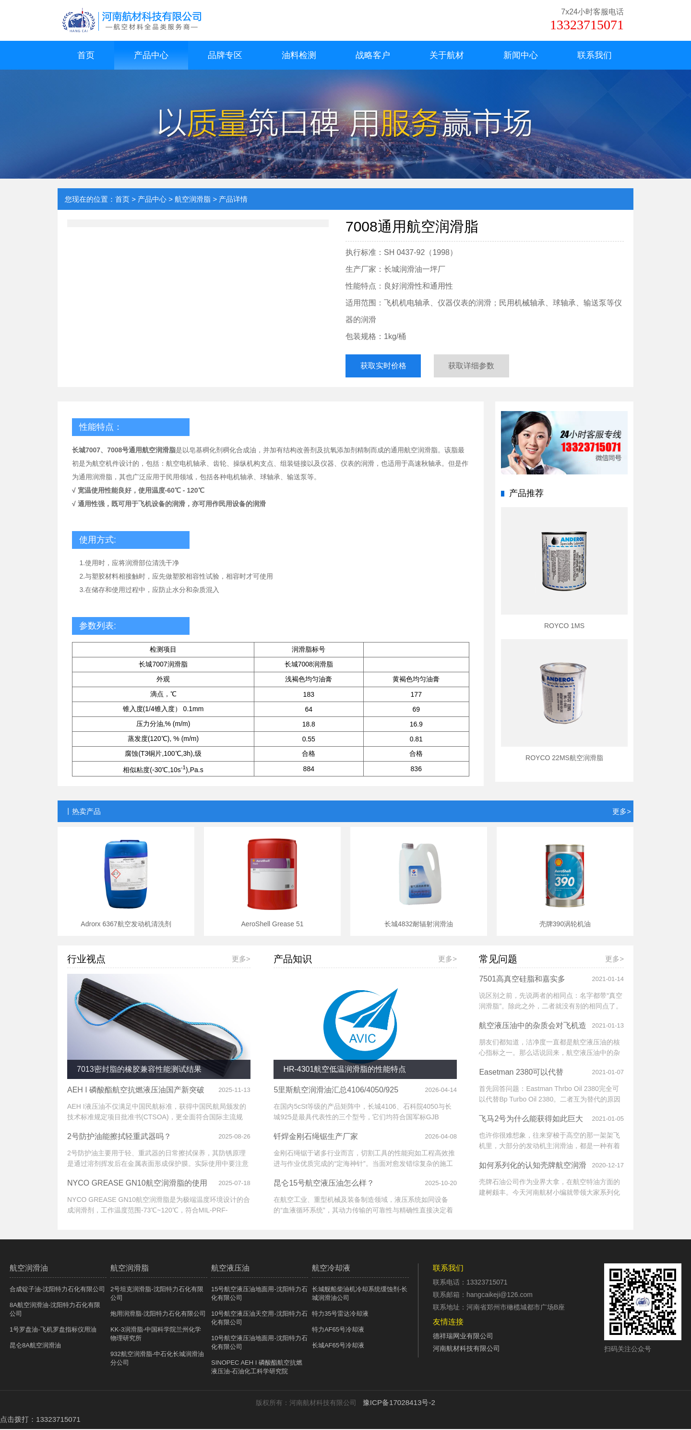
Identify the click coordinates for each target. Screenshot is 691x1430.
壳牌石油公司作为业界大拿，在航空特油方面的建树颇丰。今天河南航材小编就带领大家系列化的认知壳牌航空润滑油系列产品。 (549, 1194)
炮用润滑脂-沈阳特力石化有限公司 (158, 1315)
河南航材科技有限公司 (466, 1350)
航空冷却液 (331, 1270)
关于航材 (446, 55)
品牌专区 (225, 55)
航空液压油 (230, 1270)
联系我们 (594, 55)
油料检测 (299, 55)
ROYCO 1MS (564, 628)
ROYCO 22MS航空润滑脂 (564, 760)
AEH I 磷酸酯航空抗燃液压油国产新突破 (135, 1092)
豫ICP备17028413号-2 (395, 1404)
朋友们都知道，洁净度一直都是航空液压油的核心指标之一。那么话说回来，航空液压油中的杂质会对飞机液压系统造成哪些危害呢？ (549, 1055)
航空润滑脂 (193, 199)
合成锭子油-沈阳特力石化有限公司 (57, 1291)
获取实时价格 (387, 367)
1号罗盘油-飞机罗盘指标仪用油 (53, 1331)
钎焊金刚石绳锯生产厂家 (316, 1138)
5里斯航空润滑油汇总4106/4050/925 (336, 1092)
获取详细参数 (484, 367)
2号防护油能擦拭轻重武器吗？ (119, 1138)
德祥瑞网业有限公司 (463, 1338)
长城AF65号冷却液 (338, 1347)
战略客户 (373, 55)
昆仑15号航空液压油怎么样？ (324, 1185)
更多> (621, 814)
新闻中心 (520, 55)
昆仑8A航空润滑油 (35, 1347)
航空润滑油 (29, 1270)
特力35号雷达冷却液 (340, 1315)
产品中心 (151, 55)
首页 (86, 55)
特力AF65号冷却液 (338, 1331)
